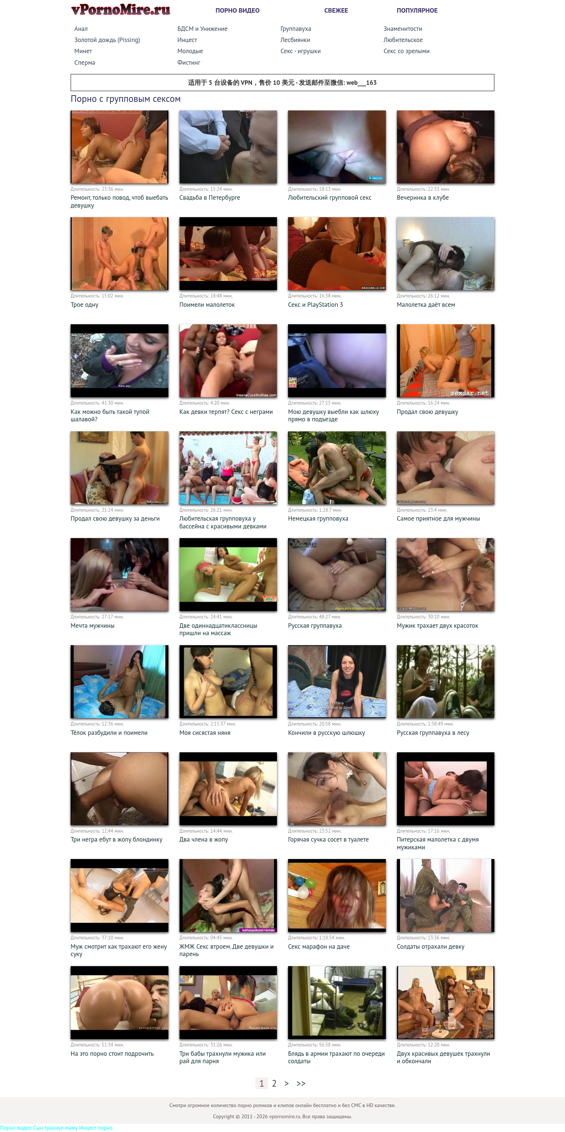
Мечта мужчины (92, 625)
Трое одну (84, 304)
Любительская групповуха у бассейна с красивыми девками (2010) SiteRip (223, 526)
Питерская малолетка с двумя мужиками (438, 843)
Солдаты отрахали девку (431, 946)
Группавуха (296, 29)
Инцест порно (96, 1127)
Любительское (403, 40)
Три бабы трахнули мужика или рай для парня (223, 1057)
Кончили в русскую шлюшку (326, 732)
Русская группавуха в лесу (433, 732)
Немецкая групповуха (318, 518)
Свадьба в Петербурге (210, 197)
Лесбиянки (295, 40)
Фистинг (188, 62)
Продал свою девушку (427, 411)
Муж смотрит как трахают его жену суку (119, 950)
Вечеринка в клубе (423, 197)
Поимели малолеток (207, 304)
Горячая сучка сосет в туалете (328, 839)
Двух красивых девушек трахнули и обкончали (443, 1057)
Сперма (84, 62)
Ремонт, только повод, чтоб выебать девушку (119, 201)
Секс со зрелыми (407, 51)
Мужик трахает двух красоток (437, 625)
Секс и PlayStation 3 (315, 304)
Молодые (190, 51)
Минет (83, 51)
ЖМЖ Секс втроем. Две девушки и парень (227, 950)
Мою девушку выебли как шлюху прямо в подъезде (333, 415)
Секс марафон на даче (319, 946)
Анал (81, 29)
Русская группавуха (315, 625)
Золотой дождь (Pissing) (107, 40)
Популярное (417, 10)
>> (301, 1083)
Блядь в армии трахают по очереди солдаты (336, 1057)
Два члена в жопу (204, 839)
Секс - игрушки (301, 51)
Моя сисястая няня (205, 732)
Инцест (187, 40)
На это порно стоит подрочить (112, 1053)
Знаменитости (403, 29)
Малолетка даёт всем (426, 304)
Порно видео (237, 10)
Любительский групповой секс (330, 197)
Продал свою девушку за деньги (115, 518)
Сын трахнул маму (55, 1127)
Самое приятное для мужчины (438, 518)
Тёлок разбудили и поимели (109, 732)
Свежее (336, 10)
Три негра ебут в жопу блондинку (116, 839)
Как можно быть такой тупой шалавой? (110, 415)
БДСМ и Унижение (202, 29)
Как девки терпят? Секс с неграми (226, 411)
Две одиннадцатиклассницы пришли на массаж (219, 629)
